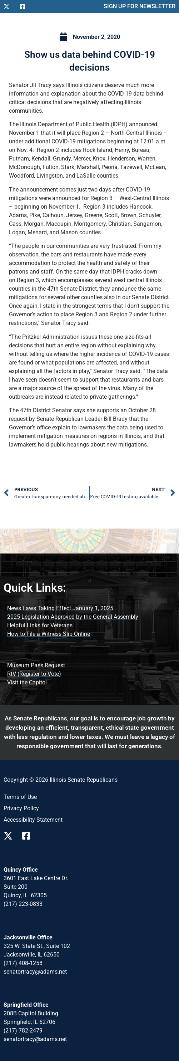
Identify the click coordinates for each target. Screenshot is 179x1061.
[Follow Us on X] (9, 6)
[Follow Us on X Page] (10, 835)
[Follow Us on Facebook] (25, 6)
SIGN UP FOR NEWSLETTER (139, 6)
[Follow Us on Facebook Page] (28, 835)
